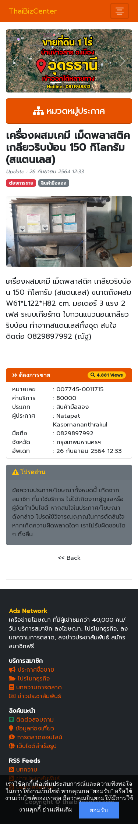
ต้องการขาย (21, 183)
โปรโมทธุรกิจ (29, 678)
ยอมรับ (99, 810)
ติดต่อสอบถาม (31, 719)
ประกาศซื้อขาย (31, 669)
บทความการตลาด (35, 687)
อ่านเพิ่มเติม (57, 809)
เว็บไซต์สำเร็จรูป (33, 746)
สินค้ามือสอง (53, 183)
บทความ (23, 769)
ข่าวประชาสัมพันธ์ (35, 696)
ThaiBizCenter (33, 11)
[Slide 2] (69, 82)
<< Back (69, 557)
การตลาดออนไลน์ (35, 737)
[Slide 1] (55, 82)
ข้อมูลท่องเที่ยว (31, 728)
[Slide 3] (82, 82)
